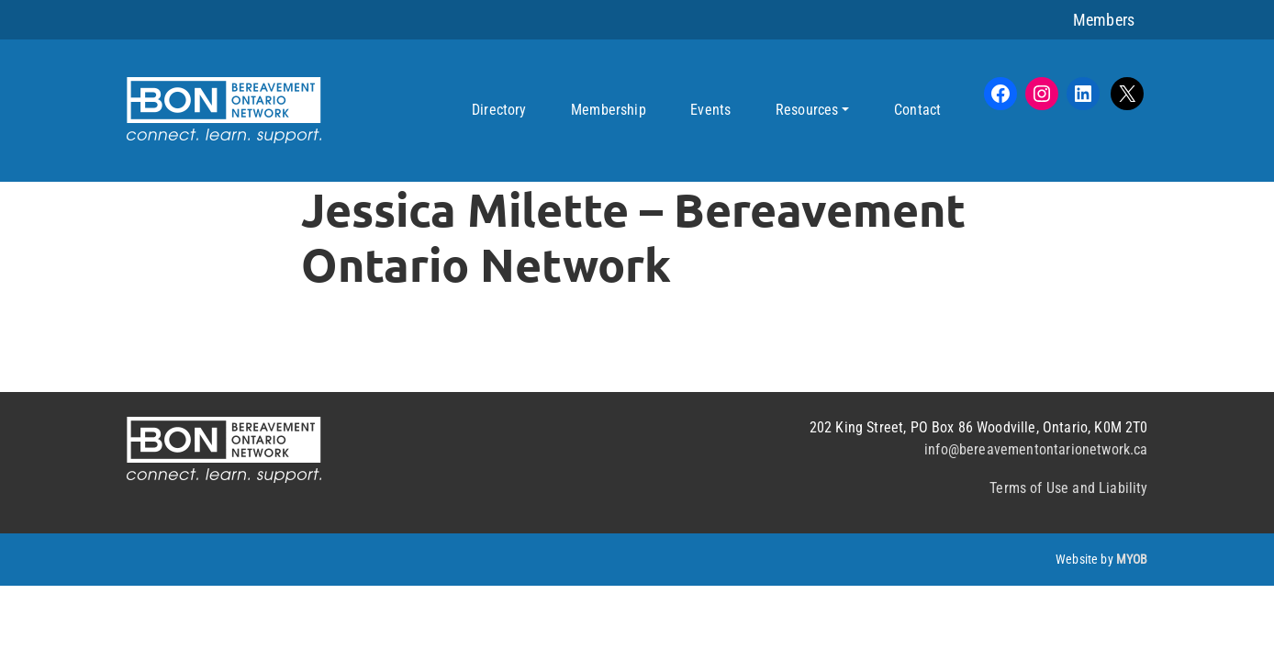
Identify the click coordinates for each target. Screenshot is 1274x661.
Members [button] (1103, 19)
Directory (499, 109)
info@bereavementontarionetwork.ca (1035, 449)
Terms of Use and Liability (1068, 488)
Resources (807, 109)
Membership (608, 109)
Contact (917, 109)
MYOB (1132, 559)
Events (710, 109)
